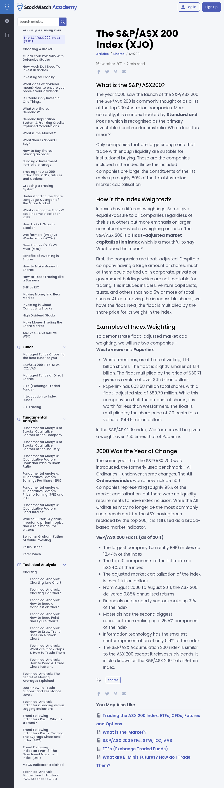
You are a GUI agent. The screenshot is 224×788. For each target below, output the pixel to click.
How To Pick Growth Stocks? (39, 226)
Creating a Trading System (38, 187)
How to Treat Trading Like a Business (43, 278)
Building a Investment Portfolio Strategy (40, 162)
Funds (28, 347)
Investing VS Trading (39, 77)
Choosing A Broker (37, 49)
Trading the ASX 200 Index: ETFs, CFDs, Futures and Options (42, 175)
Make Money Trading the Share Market (42, 324)
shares (113, 680)
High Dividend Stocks (39, 315)
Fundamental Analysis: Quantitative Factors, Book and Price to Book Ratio (41, 461)
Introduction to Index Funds (39, 398)
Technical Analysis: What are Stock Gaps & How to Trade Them (47, 649)
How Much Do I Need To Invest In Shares (41, 68)
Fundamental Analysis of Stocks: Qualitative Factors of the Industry (42, 445)
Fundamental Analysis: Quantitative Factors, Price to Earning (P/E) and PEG (43, 493)
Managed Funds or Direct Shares (43, 377)
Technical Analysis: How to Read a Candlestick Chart (45, 603)
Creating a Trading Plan (42, 30)
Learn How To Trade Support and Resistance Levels (42, 691)
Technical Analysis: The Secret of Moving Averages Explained (41, 677)
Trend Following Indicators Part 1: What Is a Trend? (42, 719)
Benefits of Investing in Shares (41, 257)
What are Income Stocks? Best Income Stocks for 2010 (43, 213)
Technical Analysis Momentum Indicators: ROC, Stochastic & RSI (41, 775)
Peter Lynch (32, 554)
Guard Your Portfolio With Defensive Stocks (43, 57)
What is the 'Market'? (39, 133)
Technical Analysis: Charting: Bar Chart (45, 591)
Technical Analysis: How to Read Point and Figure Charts (45, 617)
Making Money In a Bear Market (42, 296)
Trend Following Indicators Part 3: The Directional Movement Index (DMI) (40, 753)
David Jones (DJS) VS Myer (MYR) (40, 247)
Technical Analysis (39, 565)
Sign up (211, 6)
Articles (102, 54)
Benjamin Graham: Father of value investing (43, 538)
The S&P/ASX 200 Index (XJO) (42, 39)
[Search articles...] (38, 22)
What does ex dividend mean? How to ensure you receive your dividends (44, 87)
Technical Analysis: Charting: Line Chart (45, 580)
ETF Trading (32, 407)
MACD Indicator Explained (43, 765)
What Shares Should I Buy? (40, 141)
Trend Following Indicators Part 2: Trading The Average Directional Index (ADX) (43, 735)
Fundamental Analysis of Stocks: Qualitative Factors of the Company (42, 431)
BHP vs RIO (31, 287)
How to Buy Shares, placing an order (38, 152)
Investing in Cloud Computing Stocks (37, 306)
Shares (118, 54)
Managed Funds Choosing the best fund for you (44, 356)
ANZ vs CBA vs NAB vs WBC (40, 334)
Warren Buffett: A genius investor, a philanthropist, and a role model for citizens (43, 524)
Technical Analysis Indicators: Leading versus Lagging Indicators (44, 705)
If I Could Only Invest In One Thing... (41, 99)
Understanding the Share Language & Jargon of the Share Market (43, 199)
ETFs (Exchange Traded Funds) (41, 387)
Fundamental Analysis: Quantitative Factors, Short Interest (41, 508)
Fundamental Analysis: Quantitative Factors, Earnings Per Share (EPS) (42, 477)
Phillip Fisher (32, 547)
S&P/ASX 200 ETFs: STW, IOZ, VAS (41, 366)
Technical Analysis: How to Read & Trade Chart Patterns (47, 663)
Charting (30, 572)
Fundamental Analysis (35, 419)
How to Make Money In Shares (41, 268)
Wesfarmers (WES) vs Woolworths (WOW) (40, 236)
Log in (188, 6)
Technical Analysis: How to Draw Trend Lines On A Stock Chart (45, 633)
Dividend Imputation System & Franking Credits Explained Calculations (44, 122)
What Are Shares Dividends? (36, 110)
